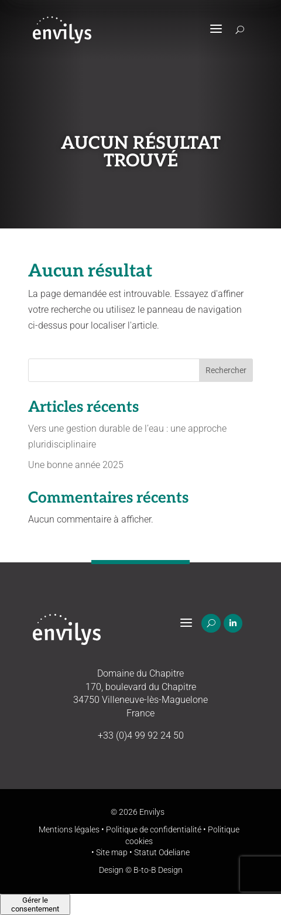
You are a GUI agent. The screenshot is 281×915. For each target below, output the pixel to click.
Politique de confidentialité (153, 829)
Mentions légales (69, 829)
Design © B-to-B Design (141, 870)
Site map (112, 852)
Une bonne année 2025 (76, 464)
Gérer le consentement (35, 904)
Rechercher (225, 370)
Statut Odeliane (162, 852)
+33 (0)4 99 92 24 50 (141, 735)
